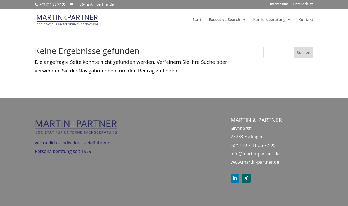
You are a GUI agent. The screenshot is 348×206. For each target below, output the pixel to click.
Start (196, 20)
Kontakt (305, 20)
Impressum (279, 4)
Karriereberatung (269, 20)
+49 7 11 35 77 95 (257, 145)
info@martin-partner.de (255, 154)
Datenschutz (303, 4)
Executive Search (224, 20)
